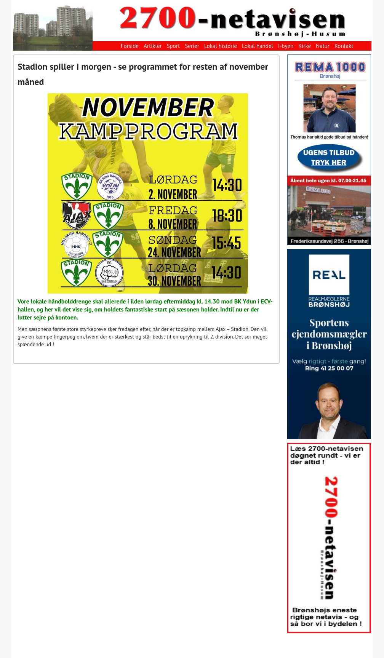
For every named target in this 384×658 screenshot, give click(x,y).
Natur (323, 46)
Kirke (304, 46)
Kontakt (343, 46)
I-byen (285, 46)
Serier (192, 46)
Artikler (153, 46)
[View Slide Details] (329, 149)
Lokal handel (257, 46)
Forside (130, 46)
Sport (173, 46)
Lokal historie (220, 46)
